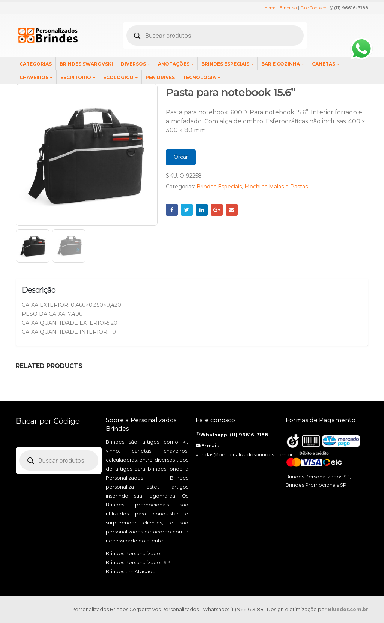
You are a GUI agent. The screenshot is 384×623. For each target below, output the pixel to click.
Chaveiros (34, 77)
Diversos (133, 64)
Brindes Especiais (225, 64)
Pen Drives (160, 77)
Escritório (75, 77)
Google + (217, 210)
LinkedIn (202, 210)
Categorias (36, 64)
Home (270, 7)
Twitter (187, 210)
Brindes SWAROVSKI (86, 64)
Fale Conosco (313, 7)
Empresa (288, 7)
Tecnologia (199, 77)
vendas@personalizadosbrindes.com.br (244, 454)
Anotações (173, 64)
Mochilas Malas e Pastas (276, 186)
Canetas (323, 64)
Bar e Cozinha (280, 64)
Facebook (172, 210)
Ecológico (118, 77)
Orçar (181, 157)
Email (232, 210)
